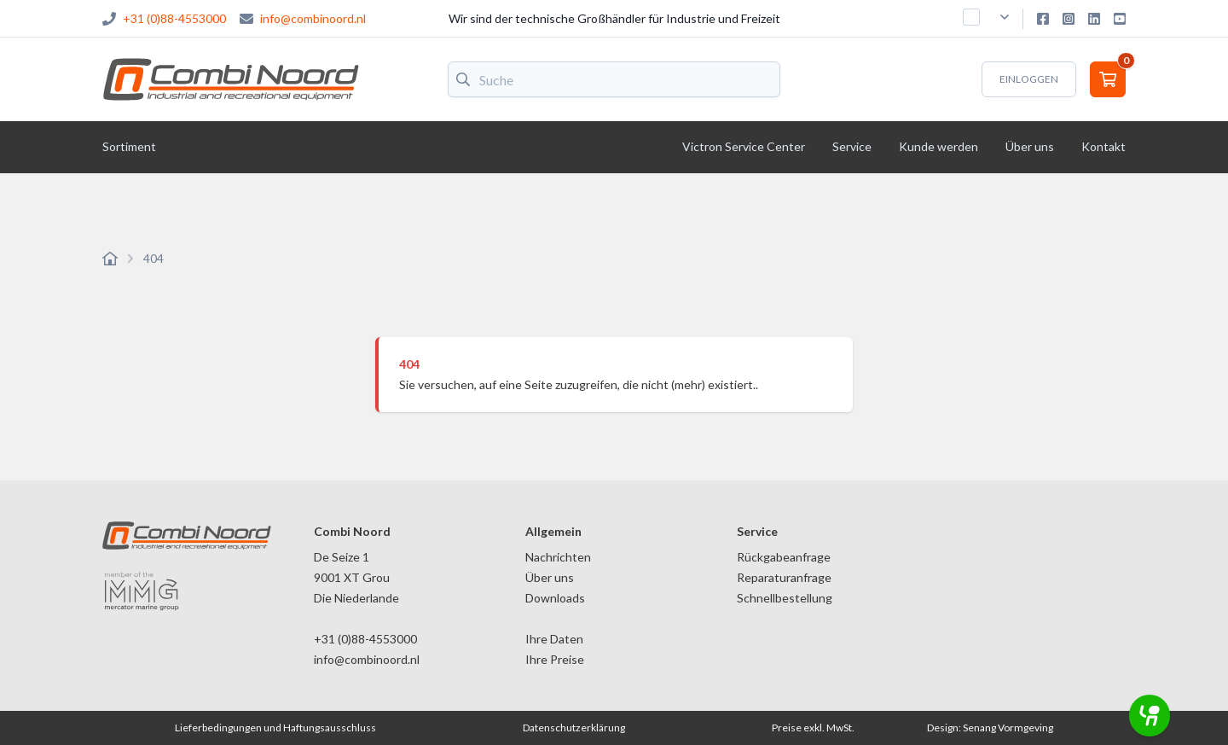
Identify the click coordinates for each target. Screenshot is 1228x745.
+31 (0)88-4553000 (174, 18)
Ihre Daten (554, 639)
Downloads (555, 598)
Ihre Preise (554, 659)
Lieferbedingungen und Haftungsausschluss (275, 727)
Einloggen (1028, 79)
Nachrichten (558, 557)
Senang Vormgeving (1008, 727)
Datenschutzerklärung (574, 727)
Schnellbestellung (784, 598)
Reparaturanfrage (784, 577)
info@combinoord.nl (313, 18)
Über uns (549, 577)
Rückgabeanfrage (784, 557)
